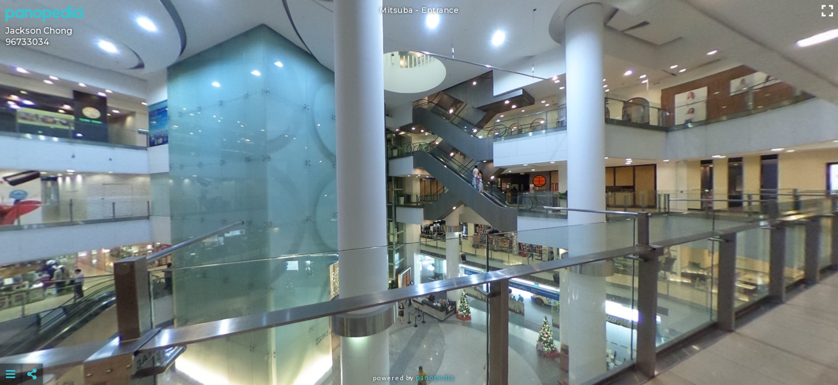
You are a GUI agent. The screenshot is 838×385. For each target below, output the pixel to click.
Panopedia (435, 378)
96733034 (27, 42)
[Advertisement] (419, 348)
